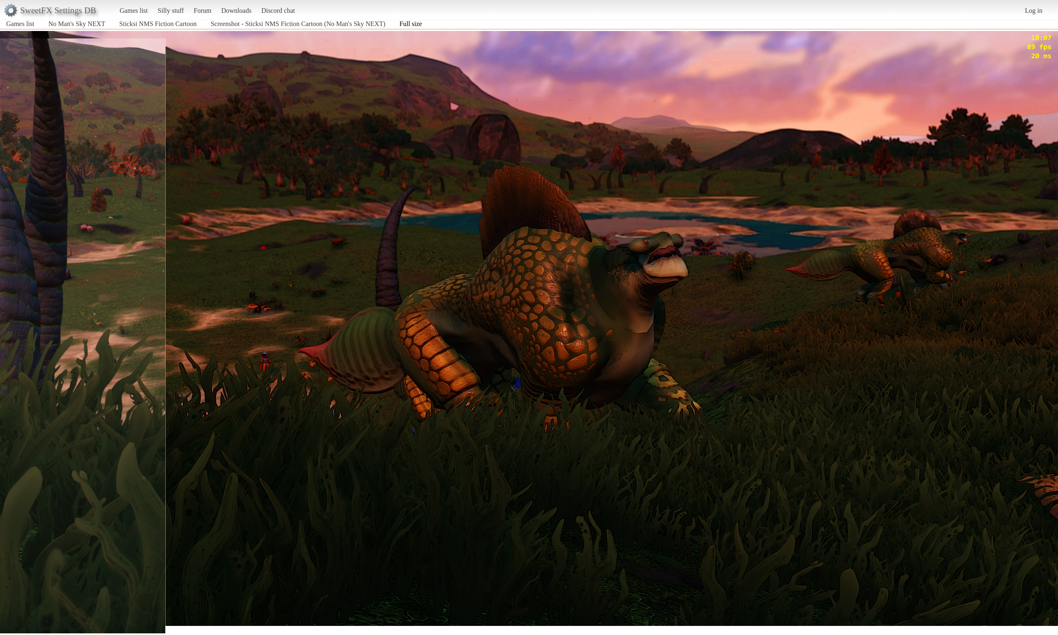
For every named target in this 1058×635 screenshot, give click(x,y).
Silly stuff (171, 10)
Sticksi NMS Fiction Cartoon (158, 23)
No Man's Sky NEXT (76, 23)
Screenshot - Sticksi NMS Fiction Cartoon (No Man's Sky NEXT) (298, 23)
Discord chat (278, 10)
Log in (1033, 10)
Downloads (236, 10)
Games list (134, 10)
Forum (203, 10)
